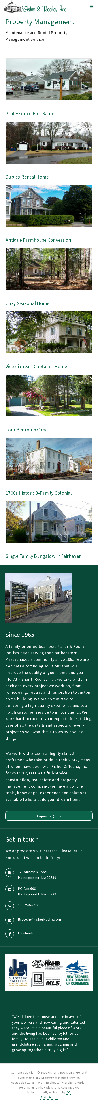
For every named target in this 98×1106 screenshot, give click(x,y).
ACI (68, 1092)
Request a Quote (49, 816)
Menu (91, 6)
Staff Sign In (49, 1097)
